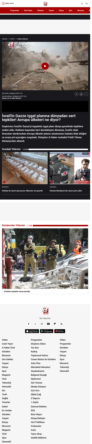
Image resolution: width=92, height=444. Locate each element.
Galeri (5, 406)
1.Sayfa (34, 402)
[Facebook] (28, 323)
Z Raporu (35, 398)
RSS (33, 410)
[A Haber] (45, 3)
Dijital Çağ (36, 394)
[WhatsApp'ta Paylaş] (81, 94)
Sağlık (5, 398)
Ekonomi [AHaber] (80, 10)
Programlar (36, 340)
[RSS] (61, 323)
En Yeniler (7, 410)
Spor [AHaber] (70, 10)
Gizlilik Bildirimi (38, 437)
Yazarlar (6, 402)
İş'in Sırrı (35, 390)
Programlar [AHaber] (14, 10)
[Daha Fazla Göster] (86, 94)
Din (3, 390)
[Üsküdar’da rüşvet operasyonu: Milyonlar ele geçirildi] (25, 173)
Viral (4, 379)
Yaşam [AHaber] (51, 10)
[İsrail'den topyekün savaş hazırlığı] (45, 261)
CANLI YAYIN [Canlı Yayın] (8, 3)
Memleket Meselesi (40, 367)
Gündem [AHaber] (40, 10)
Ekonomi (6, 355)
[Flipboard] (55, 323)
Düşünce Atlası (38, 343)
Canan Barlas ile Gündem (43, 359)
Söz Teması (36, 382)
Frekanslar (36, 426)
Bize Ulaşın (36, 414)
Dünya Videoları (23, 39)
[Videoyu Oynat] (45, 66)
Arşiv (33, 430)
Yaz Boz (35, 347)
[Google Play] (46, 331)
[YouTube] (48, 323)
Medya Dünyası (38, 386)
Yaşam (5, 363)
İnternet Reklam (39, 406)
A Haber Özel (8, 347)
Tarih (4, 394)
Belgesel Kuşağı (39, 375)
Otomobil (6, 386)
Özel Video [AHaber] (28, 10)
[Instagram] (41, 323)
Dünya (5, 367)
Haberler (5, 39)
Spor (4, 371)
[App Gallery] (59, 331)
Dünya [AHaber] (61, 10)
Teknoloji (6, 382)
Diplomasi (36, 379)
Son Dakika (7, 359)
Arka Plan (36, 363)
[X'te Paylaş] (76, 94)
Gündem (6, 351)
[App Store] (32, 331)
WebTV (12, 39)
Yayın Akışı (36, 434)
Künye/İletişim (38, 418)
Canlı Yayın (7, 343)
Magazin (6, 375)
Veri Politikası (38, 422)
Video (5, 340)
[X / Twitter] (35, 323)
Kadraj (34, 351)
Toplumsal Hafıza (39, 355)
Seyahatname (37, 371)
